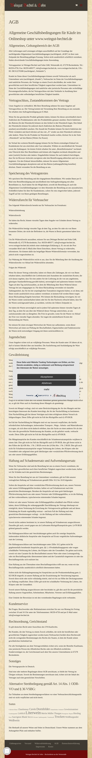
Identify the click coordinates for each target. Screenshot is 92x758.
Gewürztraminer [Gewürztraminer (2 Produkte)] (71, 709)
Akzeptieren (46, 376)
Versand (28, 743)
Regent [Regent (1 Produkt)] (71, 713)
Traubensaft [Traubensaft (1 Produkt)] (50, 717)
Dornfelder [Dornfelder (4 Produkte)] (43, 709)
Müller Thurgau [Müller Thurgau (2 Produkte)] (54, 713)
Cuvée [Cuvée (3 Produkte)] (32, 709)
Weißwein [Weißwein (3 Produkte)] (14, 720)
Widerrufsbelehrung (43, 743)
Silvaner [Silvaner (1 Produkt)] (35, 717)
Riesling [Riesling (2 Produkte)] (77, 713)
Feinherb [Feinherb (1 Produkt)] (60, 709)
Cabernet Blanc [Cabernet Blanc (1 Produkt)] (13, 709)
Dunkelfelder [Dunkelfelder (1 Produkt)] (54, 709)
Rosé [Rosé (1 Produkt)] (10, 717)
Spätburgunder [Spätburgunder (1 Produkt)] (43, 717)
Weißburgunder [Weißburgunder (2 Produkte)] (72, 717)
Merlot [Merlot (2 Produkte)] (44, 713)
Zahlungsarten (15, 743)
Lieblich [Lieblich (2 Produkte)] (21, 713)
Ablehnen (47, 383)
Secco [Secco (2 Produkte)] (30, 717)
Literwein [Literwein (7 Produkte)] (33, 713)
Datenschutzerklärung (71, 743)
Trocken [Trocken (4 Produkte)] (60, 716)
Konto (50, 747)
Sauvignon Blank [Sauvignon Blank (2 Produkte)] (19, 717)
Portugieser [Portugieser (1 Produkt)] (65, 713)
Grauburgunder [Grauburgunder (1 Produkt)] (13, 713)
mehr (46, 389)
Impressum (40, 747)
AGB (56, 743)
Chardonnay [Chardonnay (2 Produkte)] (23, 709)
